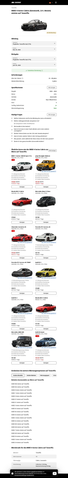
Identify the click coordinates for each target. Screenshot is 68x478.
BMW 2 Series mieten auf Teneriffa (21, 418)
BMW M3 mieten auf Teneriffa (20, 433)
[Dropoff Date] (34, 64)
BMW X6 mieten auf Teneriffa (20, 411)
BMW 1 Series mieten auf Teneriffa (21, 393)
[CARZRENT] (20, 2)
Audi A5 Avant (39, 332)
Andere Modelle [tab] (18, 375)
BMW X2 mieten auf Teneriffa (20, 421)
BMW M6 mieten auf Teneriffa (20, 384)
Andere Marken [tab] (31, 375)
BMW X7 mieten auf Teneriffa (20, 399)
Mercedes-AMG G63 (17, 332)
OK (54, 473)
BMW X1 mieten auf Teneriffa (20, 402)
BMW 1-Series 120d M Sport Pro (21, 156)
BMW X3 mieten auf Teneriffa (20, 415)
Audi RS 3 (38, 262)
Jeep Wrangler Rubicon (42, 156)
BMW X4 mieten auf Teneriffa (20, 436)
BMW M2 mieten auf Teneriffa (20, 387)
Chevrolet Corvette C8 (18, 227)
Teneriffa (13, 8)
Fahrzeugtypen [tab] (44, 375)
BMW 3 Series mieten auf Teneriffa (21, 405)
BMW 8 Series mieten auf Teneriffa (21, 390)
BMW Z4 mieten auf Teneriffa (20, 442)
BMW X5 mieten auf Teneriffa (20, 408)
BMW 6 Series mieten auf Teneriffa (21, 396)
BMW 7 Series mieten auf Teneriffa (21, 430)
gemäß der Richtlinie (36, 471)
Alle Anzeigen (51, 87)
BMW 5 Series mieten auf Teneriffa (21, 439)
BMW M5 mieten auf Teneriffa (20, 424)
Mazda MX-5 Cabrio (17, 191)
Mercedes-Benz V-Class (42, 191)
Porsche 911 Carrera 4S (42, 227)
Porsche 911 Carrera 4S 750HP (21, 262)
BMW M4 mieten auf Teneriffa (20, 427)
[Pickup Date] (34, 49)
